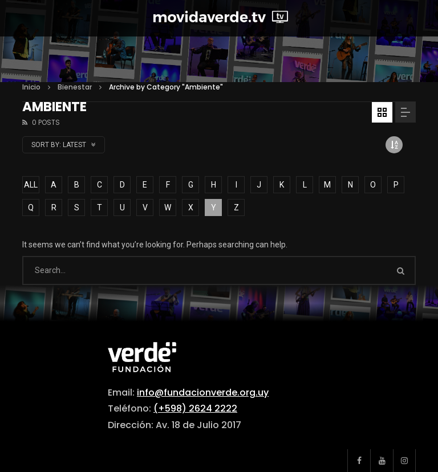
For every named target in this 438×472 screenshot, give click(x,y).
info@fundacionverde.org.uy (203, 392)
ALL (31, 184)
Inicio (31, 87)
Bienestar (75, 87)
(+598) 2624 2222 (195, 408)
